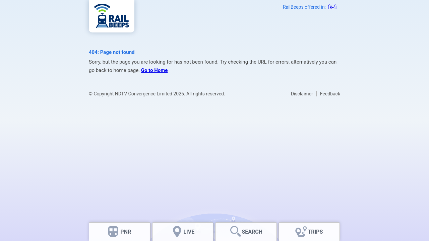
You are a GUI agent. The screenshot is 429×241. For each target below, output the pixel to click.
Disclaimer (302, 93)
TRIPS (315, 232)
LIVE (188, 232)
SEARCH (252, 232)
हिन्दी (332, 7)
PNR (125, 232)
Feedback (330, 93)
